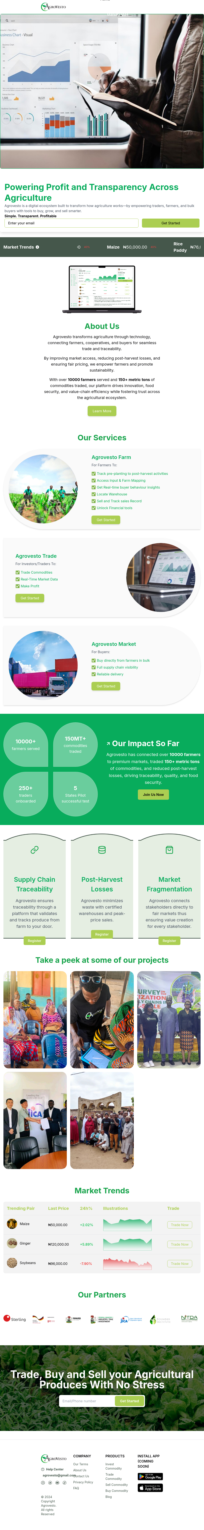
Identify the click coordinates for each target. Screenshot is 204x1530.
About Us (114, 9)
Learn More (102, 411)
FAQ (76, 1488)
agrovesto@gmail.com (59, 1475)
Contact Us (81, 1476)
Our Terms (80, 1464)
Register (34, 941)
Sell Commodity (116, 1484)
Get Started (170, 223)
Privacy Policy (83, 1482)
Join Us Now (153, 794)
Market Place (117, 14)
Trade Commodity (113, 1476)
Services (117, 4)
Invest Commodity (113, 1466)
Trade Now (180, 1225)
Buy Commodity (116, 1490)
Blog (108, 1496)
